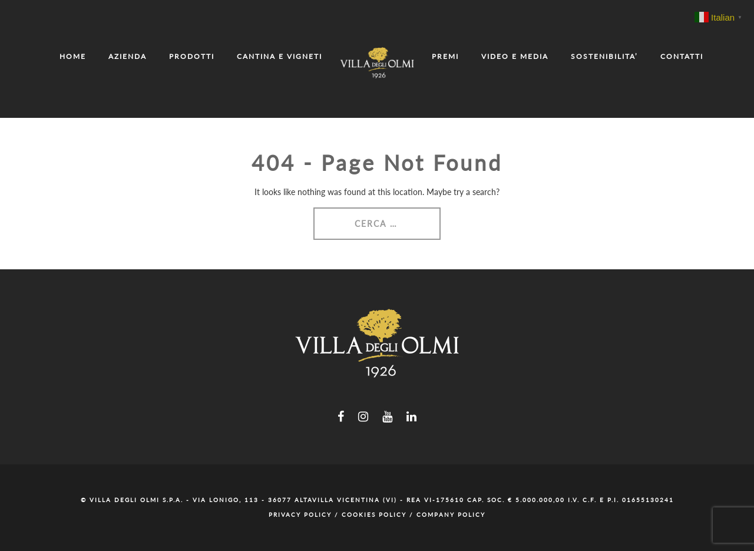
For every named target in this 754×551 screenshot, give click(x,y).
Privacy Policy (300, 514)
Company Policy (450, 514)
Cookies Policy (374, 514)
